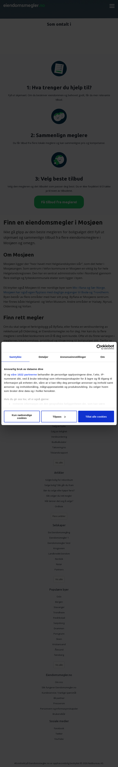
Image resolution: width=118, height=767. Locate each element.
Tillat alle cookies (96, 416)
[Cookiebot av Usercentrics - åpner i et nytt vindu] (99, 347)
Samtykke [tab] (15, 356)
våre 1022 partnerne (24, 374)
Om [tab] (103, 356)
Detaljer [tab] (43, 356)
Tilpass (59, 416)
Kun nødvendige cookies (22, 416)
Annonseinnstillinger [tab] (73, 356)
